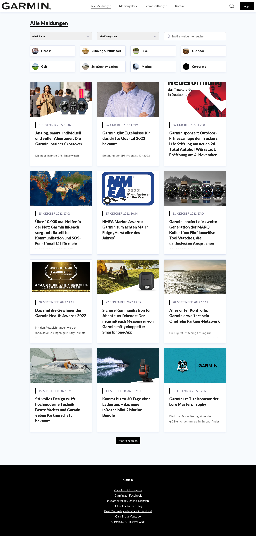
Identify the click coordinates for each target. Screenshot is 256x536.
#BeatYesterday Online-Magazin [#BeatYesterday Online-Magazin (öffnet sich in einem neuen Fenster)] (128, 500)
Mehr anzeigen (128, 440)
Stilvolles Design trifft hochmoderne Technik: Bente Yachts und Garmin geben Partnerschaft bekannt (57, 409)
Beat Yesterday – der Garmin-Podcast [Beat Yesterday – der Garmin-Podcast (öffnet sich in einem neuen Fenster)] (128, 511)
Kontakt (180, 6)
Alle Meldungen (101, 5)
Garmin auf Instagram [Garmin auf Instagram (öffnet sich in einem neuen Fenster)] (128, 490)
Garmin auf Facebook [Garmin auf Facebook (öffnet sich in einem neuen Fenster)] (128, 495)
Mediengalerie (128, 6)
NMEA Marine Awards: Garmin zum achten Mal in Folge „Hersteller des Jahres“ (125, 229)
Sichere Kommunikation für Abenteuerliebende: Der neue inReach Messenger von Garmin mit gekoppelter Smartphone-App (128, 321)
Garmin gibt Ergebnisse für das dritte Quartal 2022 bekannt (126, 138)
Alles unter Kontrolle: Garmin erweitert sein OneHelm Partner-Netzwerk (194, 316)
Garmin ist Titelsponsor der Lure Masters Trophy (194, 401)
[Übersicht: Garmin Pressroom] (26, 5)
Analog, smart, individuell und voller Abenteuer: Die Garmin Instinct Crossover (58, 138)
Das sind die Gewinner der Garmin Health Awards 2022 (60, 313)
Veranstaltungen (156, 6)
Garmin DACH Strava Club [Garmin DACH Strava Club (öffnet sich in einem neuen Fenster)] (128, 521)
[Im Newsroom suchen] (231, 6)
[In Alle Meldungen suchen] (195, 36)
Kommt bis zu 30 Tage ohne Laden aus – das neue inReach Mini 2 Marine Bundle (126, 407)
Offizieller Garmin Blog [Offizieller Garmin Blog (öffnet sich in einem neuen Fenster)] (128, 506)
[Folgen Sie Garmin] (247, 6)
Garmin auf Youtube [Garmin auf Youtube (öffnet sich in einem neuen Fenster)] (128, 516)
